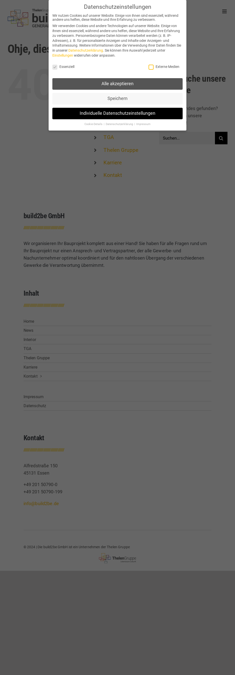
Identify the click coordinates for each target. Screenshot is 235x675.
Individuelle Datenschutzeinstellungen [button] (117, 111)
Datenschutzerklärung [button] (120, 122)
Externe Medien (164, 65)
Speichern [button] (117, 96)
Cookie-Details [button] (93, 122)
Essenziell (63, 65)
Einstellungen (62, 54)
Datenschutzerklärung (85, 49)
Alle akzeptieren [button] (117, 81)
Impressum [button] (143, 122)
